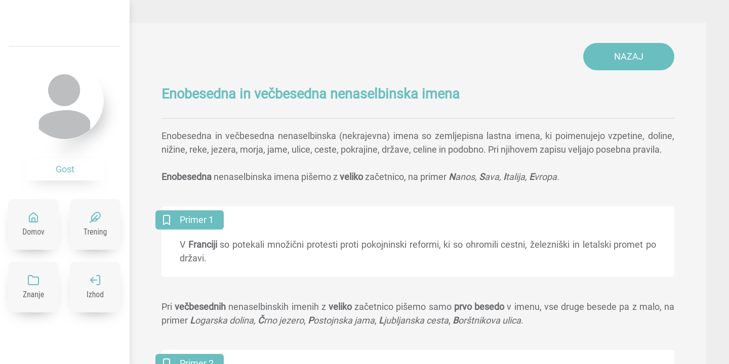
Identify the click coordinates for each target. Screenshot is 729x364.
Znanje (33, 294)
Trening (95, 232)
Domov (33, 232)
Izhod (95, 294)
